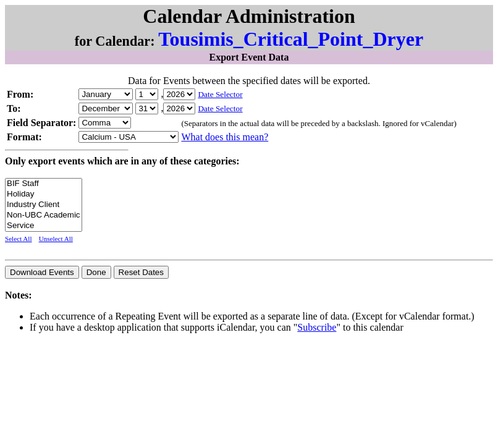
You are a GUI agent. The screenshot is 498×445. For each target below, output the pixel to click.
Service (44, 226)
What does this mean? (224, 137)
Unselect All (56, 238)
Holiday (44, 194)
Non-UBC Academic (44, 215)
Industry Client (44, 205)
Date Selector (220, 94)
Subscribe (316, 327)
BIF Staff (44, 184)
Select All (18, 238)
